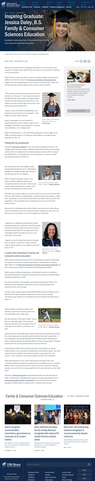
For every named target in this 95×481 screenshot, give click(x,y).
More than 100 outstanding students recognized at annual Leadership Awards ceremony (76, 431)
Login (89, 7)
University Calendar (68, 474)
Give (85, 7)
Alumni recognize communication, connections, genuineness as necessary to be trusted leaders (18, 432)
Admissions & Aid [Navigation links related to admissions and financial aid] (27, 7)
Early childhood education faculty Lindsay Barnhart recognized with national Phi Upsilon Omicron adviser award (46, 432)
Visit (82, 7)
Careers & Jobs (66, 472)
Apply (78, 7)
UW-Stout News (20, 12)
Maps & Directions (50, 477)
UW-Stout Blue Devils (79, 111)
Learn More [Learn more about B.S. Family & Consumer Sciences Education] (71, 100)
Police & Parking (67, 479)
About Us (69, 7)
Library (64, 477)
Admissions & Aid (33, 472)
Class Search (49, 479)
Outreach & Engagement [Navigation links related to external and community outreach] (57, 7)
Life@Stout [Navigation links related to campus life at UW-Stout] (45, 7)
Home (6, 12)
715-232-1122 (11, 474)
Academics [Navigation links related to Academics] (37, 7)
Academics (31, 474)
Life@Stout (31, 477)
